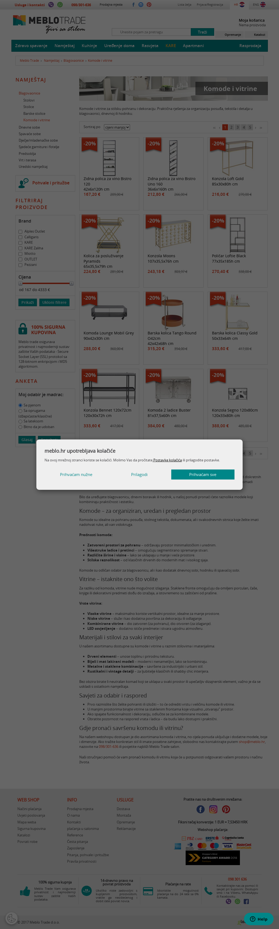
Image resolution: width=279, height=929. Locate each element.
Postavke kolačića (167, 460)
